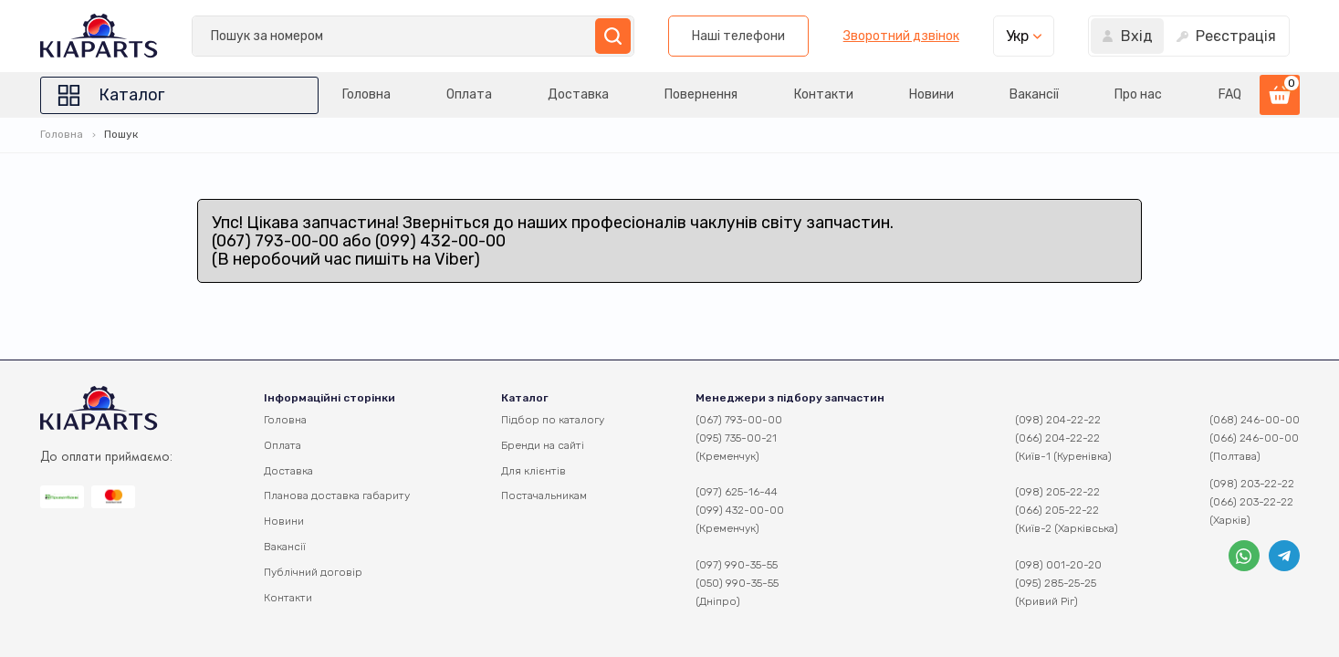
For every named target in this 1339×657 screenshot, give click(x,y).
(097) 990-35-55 (737, 564)
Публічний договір (313, 572)
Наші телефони (738, 36)
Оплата (469, 94)
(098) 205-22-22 (1057, 491)
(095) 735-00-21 (736, 438)
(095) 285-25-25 (1055, 583)
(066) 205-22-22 (1057, 510)
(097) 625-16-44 (737, 491)
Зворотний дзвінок (901, 36)
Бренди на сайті (542, 445)
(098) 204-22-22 (1058, 419)
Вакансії (1034, 94)
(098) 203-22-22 (1251, 483)
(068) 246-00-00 (1254, 419)
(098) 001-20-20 (1058, 564)
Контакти (823, 94)
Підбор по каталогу (552, 419)
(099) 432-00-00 (740, 510)
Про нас (1138, 94)
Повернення (700, 94)
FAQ (1230, 94)
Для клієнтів (533, 470)
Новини (931, 94)
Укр (1017, 36)
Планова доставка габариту (337, 495)
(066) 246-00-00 (1254, 438)
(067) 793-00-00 (739, 419)
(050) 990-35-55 (737, 583)
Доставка (578, 94)
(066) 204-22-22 (1057, 438)
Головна (366, 94)
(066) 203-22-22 (1251, 501)
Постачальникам (544, 495)
